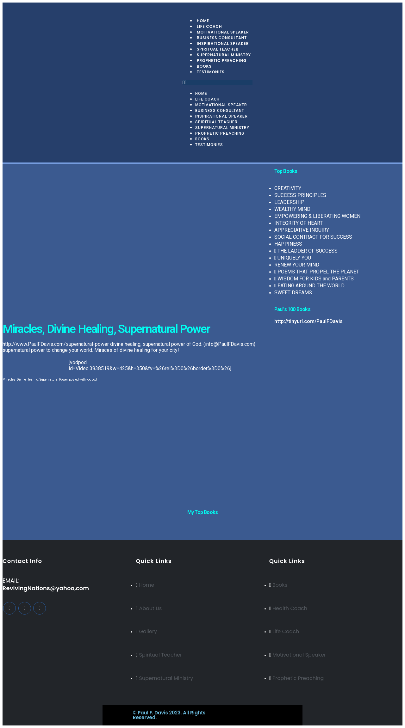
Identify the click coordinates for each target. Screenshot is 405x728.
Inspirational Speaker (221, 116)
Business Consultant (219, 110)
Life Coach (207, 99)
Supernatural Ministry (222, 127)
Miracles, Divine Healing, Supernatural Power (35, 379)
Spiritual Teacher (216, 122)
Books (202, 139)
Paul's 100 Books (292, 309)
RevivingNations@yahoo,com (46, 588)
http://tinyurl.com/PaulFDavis (308, 321)
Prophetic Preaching (221, 60)
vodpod (91, 379)
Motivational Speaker (221, 105)
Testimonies (211, 72)
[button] (217, 82)
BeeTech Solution (230, 712)
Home (201, 93)
